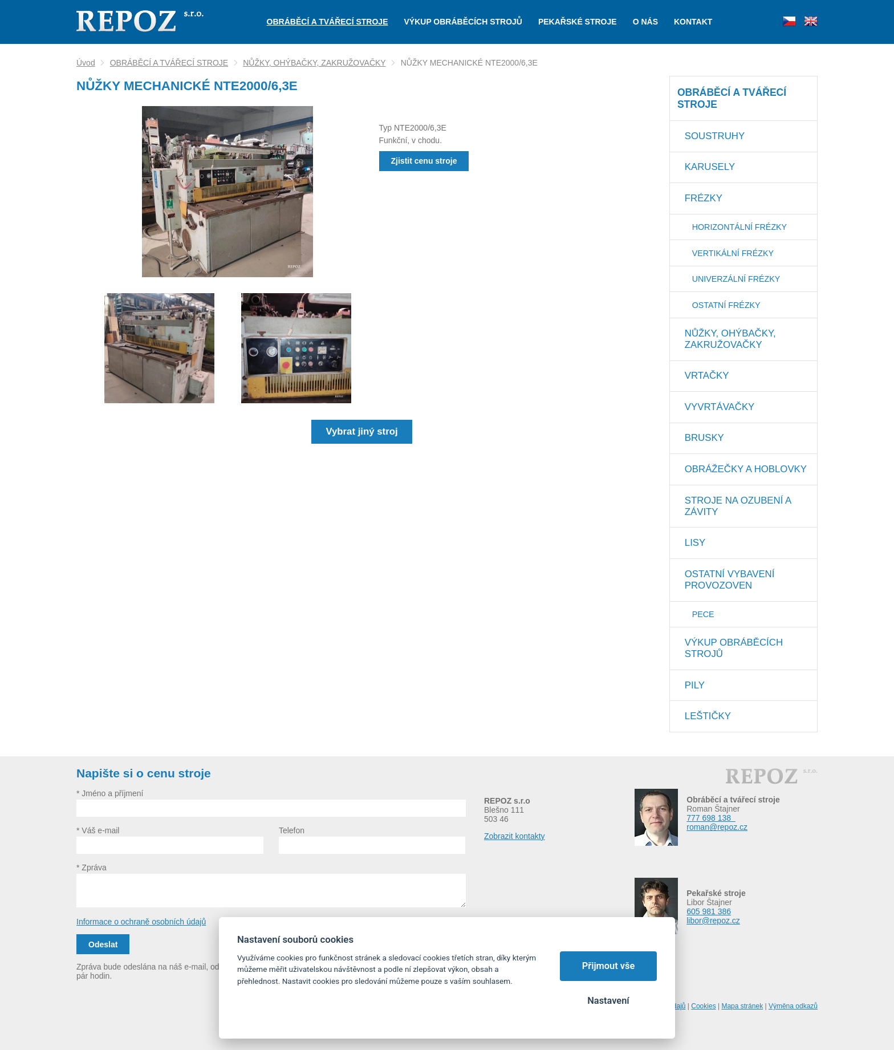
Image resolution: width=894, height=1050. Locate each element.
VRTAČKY (707, 375)
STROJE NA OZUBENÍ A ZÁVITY (738, 506)
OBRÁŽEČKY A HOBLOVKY (746, 469)
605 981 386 (708, 911)
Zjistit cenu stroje (424, 160)
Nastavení (608, 1000)
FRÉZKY (703, 198)
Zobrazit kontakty (514, 836)
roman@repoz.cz (716, 827)
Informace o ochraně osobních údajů (141, 921)
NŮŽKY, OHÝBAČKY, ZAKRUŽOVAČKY (314, 62)
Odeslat (102, 944)
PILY (695, 685)
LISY (695, 542)
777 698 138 (710, 817)
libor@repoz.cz (713, 920)
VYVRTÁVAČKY (719, 407)
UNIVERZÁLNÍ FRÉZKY (736, 278)
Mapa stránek (742, 1006)
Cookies (703, 1006)
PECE (703, 614)
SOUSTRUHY (715, 136)
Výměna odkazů (793, 1006)
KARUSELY (710, 166)
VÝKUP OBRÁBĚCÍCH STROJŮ (734, 648)
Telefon (291, 830)
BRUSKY (704, 437)
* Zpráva (91, 867)
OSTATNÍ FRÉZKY (726, 305)
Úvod (85, 62)
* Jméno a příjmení (110, 793)
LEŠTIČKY (708, 716)
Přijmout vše (608, 965)
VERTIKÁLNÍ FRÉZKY (733, 253)
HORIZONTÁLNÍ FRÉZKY (739, 227)
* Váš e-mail (97, 830)
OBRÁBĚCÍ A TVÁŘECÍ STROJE (169, 62)
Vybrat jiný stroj (361, 431)
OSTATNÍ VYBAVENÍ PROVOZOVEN (730, 580)
